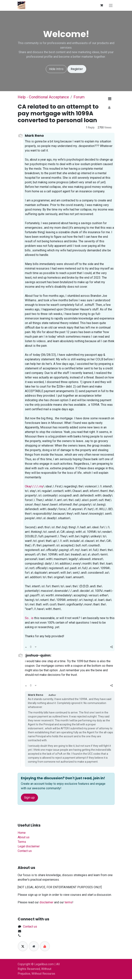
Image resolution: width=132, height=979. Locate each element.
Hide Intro (56, 69)
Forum (79, 97)
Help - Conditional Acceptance (43, 97)
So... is (29, 618)
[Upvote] (25, 647)
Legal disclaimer (29, 846)
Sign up (29, 797)
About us (23, 837)
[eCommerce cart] (101, 5)
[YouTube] (44, 946)
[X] (22, 946)
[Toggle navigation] (111, 5)
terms (68, 902)
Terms (22, 842)
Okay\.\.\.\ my (34, 486)
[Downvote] (35, 647)
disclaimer (46, 902)
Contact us (25, 851)
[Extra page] (33, 946)
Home (22, 832)
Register (77, 69)
